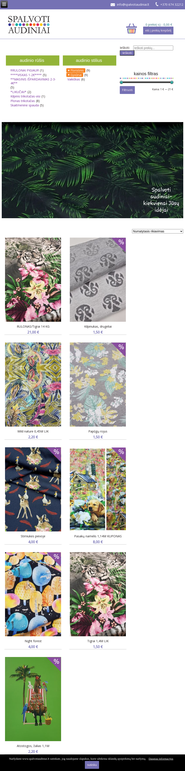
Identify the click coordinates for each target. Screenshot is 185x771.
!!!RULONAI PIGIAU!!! (24, 70)
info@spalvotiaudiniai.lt (133, 4)
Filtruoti (127, 90)
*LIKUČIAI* (18, 92)
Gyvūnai (76, 75)
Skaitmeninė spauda (24, 105)
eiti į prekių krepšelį (158, 30)
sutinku (92, 765)
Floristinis (77, 70)
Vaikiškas (73, 79)
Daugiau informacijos (161, 758)
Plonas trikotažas (22, 101)
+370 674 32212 (171, 4)
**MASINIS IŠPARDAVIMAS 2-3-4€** (33, 81)
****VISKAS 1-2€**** (26, 75)
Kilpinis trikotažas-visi (25, 96)
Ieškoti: (125, 48)
